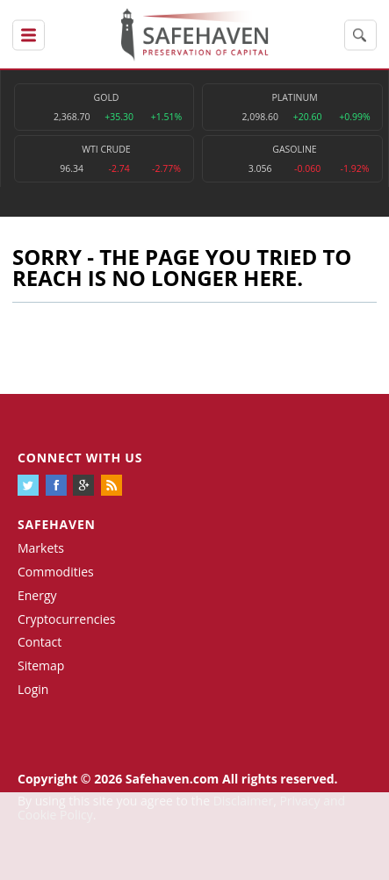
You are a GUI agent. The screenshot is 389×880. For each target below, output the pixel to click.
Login (33, 689)
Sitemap (41, 665)
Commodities (56, 571)
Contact (39, 641)
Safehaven (57, 524)
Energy (37, 595)
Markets (41, 548)
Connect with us (80, 457)
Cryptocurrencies (67, 619)
